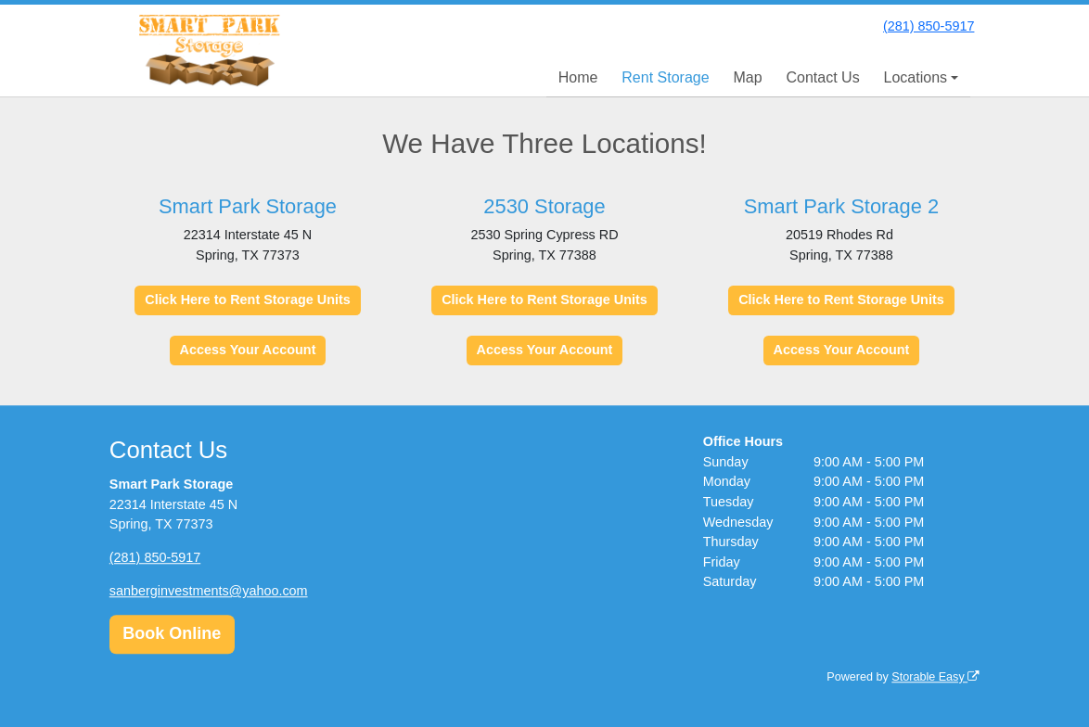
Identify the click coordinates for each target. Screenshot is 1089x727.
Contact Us (823, 77)
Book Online (171, 634)
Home (578, 77)
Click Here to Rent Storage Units (248, 299)
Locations (916, 77)
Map (747, 77)
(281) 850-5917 (928, 26)
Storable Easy (935, 676)
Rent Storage (665, 77)
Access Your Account (248, 349)
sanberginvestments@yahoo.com (208, 590)
